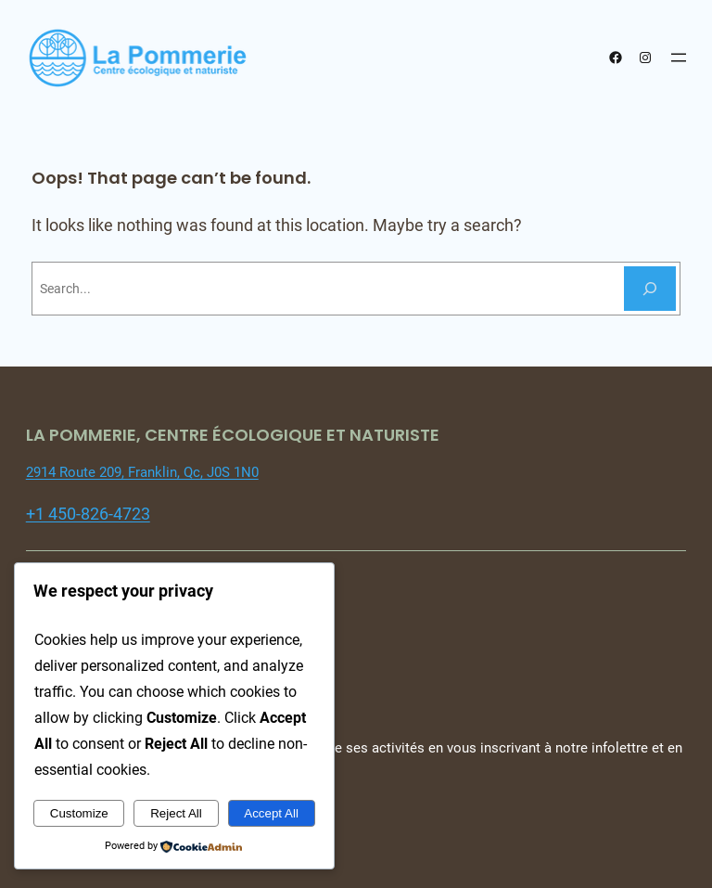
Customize (79, 813)
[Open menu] (679, 57)
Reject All (176, 813)
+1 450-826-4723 (88, 513)
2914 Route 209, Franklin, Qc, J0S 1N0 (142, 472)
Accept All (271, 813)
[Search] (650, 288)
